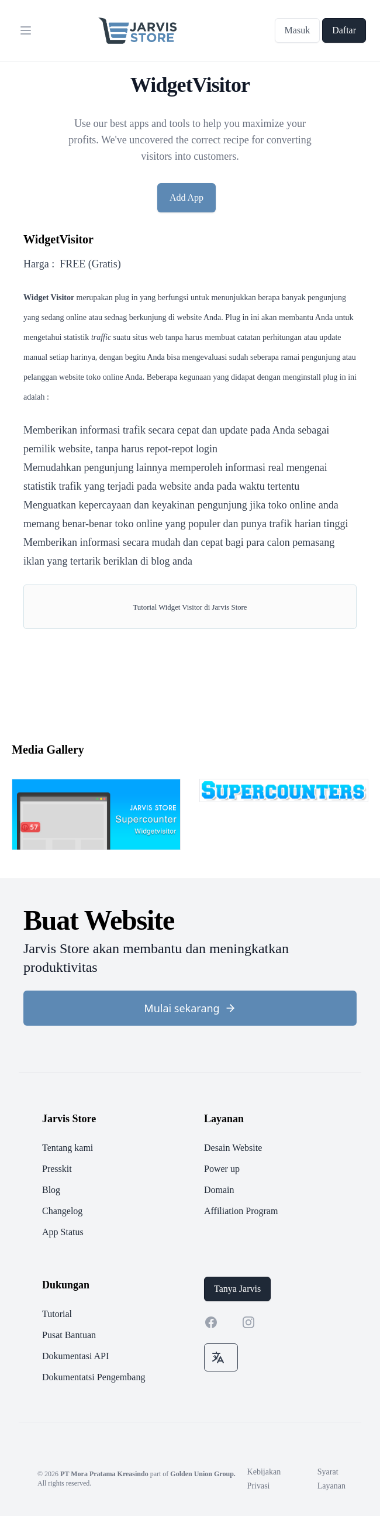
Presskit (57, 1169)
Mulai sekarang (190, 1008)
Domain (219, 1190)
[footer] (190, 1247)
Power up (222, 1169)
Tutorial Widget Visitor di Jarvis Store (190, 607)
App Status (63, 1232)
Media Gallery (48, 749)
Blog (51, 1190)
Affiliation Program (241, 1211)
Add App (186, 197)
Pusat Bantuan (69, 1335)
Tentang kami (67, 1148)
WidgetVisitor (58, 239)
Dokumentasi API (75, 1356)
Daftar (344, 30)
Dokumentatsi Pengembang (93, 1377)
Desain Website (233, 1148)
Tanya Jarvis (237, 1289)
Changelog (62, 1211)
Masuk (297, 30)
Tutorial (57, 1314)
